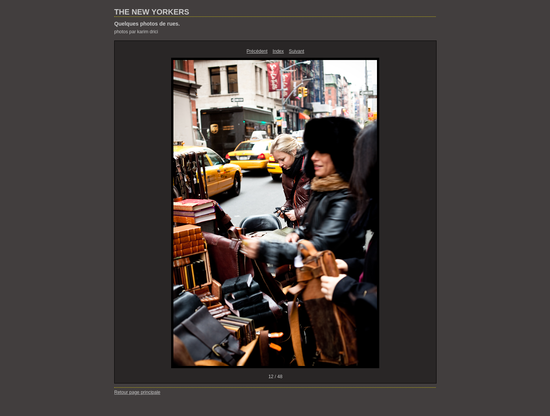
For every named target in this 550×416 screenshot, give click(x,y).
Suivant (296, 51)
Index (278, 51)
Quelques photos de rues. (147, 24)
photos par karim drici (136, 31)
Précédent (257, 51)
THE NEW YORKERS (151, 12)
